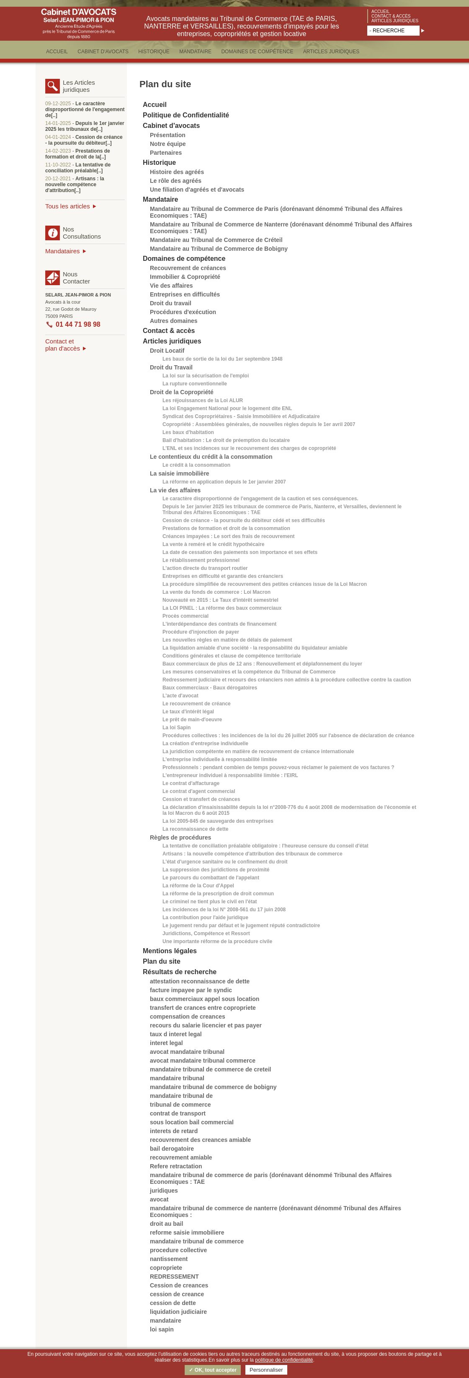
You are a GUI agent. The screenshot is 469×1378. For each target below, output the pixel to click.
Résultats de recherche (179, 971)
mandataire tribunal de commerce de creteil (210, 1069)
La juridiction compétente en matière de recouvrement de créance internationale (258, 751)
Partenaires (166, 152)
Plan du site (161, 961)
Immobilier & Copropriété (185, 276)
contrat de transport (178, 1113)
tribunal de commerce (180, 1104)
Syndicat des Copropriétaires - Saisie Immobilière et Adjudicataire (241, 416)
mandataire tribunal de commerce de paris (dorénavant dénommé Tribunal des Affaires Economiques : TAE (271, 1178)
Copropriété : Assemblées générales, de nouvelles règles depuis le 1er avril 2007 (258, 424)
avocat (159, 1199)
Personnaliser (266, 1370)
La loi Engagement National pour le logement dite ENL (227, 408)
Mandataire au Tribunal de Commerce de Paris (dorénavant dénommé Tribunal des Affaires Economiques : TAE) (276, 212)
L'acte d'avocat (180, 696)
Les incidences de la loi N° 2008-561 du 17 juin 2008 (224, 910)
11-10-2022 (58, 165)
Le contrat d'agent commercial (198, 791)
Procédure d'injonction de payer (200, 632)
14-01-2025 (58, 123)
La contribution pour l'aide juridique (205, 917)
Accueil (380, 11)
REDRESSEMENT (174, 1276)
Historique (159, 162)
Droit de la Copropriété (182, 392)
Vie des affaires (171, 285)
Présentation (168, 135)
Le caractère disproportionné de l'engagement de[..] (85, 109)
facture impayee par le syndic (191, 990)
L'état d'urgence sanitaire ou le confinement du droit (224, 862)
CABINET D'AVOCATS (103, 52)
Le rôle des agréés (175, 180)
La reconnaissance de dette (195, 829)
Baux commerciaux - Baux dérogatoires (209, 688)
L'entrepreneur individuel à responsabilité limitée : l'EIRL (230, 775)
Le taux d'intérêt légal (188, 712)
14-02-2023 (58, 151)
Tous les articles (67, 206)
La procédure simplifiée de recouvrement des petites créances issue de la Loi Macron (264, 584)
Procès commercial (185, 616)
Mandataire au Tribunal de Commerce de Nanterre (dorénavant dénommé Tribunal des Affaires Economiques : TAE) (281, 227)
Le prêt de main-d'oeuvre (192, 720)
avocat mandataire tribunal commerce (202, 1060)
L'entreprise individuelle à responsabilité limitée (219, 759)
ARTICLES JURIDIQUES (331, 52)
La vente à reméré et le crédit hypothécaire (213, 544)
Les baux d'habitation (188, 432)
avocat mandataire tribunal (187, 1051)
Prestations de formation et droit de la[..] (77, 154)
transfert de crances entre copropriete (203, 1007)
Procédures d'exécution (183, 312)
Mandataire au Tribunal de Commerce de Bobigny (219, 248)
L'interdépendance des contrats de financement (219, 624)
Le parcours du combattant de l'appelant (210, 878)
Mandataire (160, 199)
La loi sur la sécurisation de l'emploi (205, 376)
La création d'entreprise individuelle (205, 743)
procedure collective (178, 1250)
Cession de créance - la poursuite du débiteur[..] (84, 140)
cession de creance (177, 1294)
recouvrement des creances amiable (200, 1139)
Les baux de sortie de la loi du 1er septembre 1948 (222, 359)
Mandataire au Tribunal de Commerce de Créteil (216, 240)
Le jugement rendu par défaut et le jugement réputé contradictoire (241, 925)
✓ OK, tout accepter (212, 1370)
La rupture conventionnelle (194, 384)
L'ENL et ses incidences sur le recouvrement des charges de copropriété (249, 448)
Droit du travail (170, 303)
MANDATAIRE (195, 52)
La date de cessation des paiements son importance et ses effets (239, 552)
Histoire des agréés (177, 172)
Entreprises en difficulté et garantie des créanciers (222, 576)
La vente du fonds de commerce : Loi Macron (216, 592)
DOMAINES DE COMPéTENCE (257, 52)
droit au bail (166, 1223)
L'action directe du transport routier (205, 568)
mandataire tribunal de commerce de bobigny (213, 1087)
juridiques (164, 1190)
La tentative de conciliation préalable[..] (78, 168)
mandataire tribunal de (181, 1095)
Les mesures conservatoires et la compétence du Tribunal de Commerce (249, 672)
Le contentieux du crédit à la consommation (211, 456)
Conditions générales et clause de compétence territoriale (231, 656)
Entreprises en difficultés (185, 294)
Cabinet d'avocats (171, 125)
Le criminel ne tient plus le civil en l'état (209, 902)
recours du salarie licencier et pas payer (206, 1025)
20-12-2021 (58, 179)
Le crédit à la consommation (196, 465)
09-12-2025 (58, 104)
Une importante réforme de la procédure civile (217, 941)
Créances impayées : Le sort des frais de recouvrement (228, 536)
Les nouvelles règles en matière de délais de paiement (227, 640)
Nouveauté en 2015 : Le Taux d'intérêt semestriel (220, 600)
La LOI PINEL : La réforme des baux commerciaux (222, 608)
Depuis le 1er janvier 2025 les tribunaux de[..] (84, 126)
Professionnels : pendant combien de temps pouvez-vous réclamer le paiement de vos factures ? (278, 767)
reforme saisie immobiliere (187, 1232)
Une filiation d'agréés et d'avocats (197, 189)
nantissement (169, 1259)
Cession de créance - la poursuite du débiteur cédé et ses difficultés (243, 520)
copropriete (166, 1267)
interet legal (166, 1043)
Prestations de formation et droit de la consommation (226, 528)
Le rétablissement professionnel (201, 560)
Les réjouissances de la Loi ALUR (202, 400)
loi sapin (162, 1329)
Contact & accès (391, 16)
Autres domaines (174, 320)
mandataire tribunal (177, 1078)
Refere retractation (176, 1166)
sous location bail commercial (192, 1122)
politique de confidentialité (284, 1360)
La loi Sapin (176, 728)
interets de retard (174, 1131)
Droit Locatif (167, 350)
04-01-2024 (58, 137)
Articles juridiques (394, 20)
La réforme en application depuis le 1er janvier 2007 (224, 482)
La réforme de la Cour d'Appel (198, 886)
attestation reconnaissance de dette (200, 981)
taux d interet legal (176, 1034)
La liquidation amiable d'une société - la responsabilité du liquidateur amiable (255, 648)
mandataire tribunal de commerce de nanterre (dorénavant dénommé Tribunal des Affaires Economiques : (275, 1211)
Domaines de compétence (184, 258)
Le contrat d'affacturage (190, 783)
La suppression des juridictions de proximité (215, 870)
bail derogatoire (172, 1148)
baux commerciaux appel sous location (204, 999)
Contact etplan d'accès (62, 345)
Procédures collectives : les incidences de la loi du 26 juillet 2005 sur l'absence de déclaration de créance (288, 735)
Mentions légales (170, 950)
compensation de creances (187, 1016)
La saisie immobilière (179, 473)
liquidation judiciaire (178, 1311)
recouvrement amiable (181, 1157)
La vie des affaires (175, 490)
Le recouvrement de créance (196, 704)
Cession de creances (179, 1285)
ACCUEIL (57, 52)
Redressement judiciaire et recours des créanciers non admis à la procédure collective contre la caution (286, 680)
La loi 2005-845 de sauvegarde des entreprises (217, 821)
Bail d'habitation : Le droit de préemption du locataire (226, 440)
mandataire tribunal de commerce (197, 1241)
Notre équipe (168, 143)
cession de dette (173, 1303)
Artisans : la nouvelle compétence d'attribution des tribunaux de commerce (252, 854)
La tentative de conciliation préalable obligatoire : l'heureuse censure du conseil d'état (265, 846)
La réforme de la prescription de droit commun (218, 894)
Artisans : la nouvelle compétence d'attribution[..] (74, 184)
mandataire (165, 1320)
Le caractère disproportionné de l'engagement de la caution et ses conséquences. (260, 499)
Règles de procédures (180, 837)
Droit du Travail (171, 367)
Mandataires (62, 251)
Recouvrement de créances (188, 268)
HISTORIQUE (153, 52)
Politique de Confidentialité (186, 115)
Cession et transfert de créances (201, 799)
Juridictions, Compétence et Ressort (206, 933)
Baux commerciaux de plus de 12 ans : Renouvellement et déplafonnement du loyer (262, 664)
